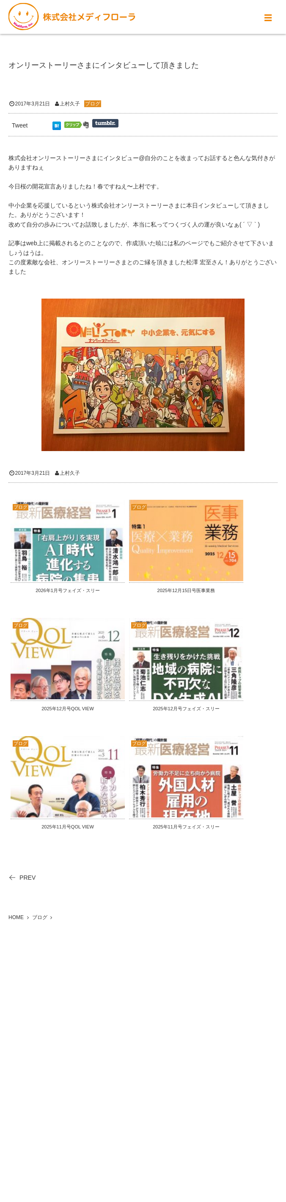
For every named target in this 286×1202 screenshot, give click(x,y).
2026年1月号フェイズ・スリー (68, 590)
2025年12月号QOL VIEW (67, 708)
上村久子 (70, 104)
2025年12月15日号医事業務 (186, 590)
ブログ (92, 104)
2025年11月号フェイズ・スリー (186, 826)
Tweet (20, 125)
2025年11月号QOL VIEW (67, 826)
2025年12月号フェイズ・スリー (186, 708)
